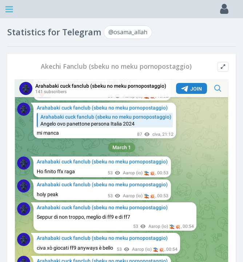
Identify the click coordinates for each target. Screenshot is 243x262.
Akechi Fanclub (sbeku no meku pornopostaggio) (116, 66)
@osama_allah (127, 32)
